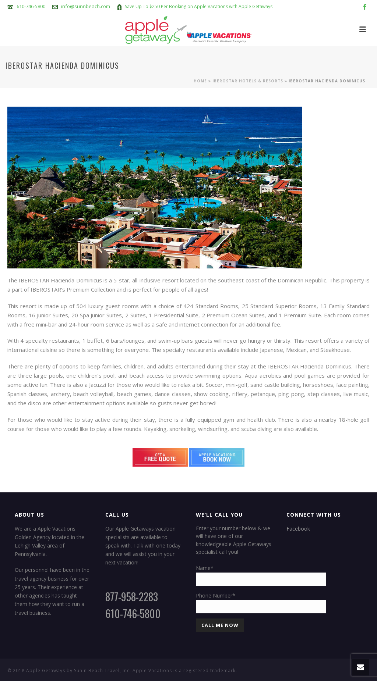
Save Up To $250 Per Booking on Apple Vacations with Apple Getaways (198, 6)
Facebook (298, 528)
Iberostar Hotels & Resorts (247, 80)
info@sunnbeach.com (85, 6)
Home (200, 80)
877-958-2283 (131, 596)
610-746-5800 (31, 6)
